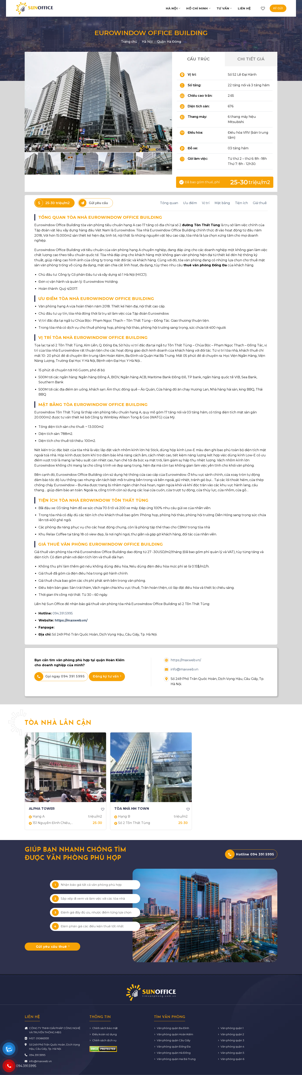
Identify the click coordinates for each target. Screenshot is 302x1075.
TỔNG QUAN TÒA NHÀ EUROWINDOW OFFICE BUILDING (100, 217)
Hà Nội (173, 8)
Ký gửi (278, 8)
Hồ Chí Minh (198, 8)
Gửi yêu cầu (93, 203)
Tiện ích (241, 203)
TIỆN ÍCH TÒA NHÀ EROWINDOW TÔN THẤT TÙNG (93, 500)
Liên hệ (244, 8)
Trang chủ (129, 42)
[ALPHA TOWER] (65, 767)
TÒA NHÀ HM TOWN (131, 809)
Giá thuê (260, 203)
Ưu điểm (190, 203)
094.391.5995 (63, 613)
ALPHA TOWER (42, 809)
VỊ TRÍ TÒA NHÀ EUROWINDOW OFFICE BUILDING (93, 337)
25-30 (52, 203)
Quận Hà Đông (169, 42)
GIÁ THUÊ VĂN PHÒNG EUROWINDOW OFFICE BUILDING (100, 544)
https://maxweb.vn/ (71, 620)
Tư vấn (224, 8)
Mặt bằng (222, 203)
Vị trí (206, 203)
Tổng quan (169, 203)
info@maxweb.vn (184, 669)
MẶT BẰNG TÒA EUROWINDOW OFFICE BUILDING (93, 404)
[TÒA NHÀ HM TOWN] (151, 767)
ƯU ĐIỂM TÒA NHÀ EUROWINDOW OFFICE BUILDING (96, 298)
